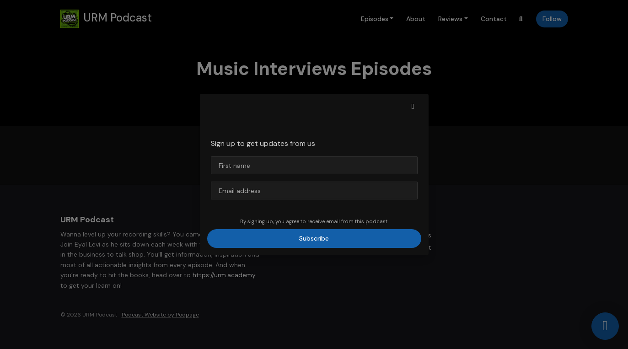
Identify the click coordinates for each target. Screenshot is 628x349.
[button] (413, 106)
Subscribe (314, 238)
